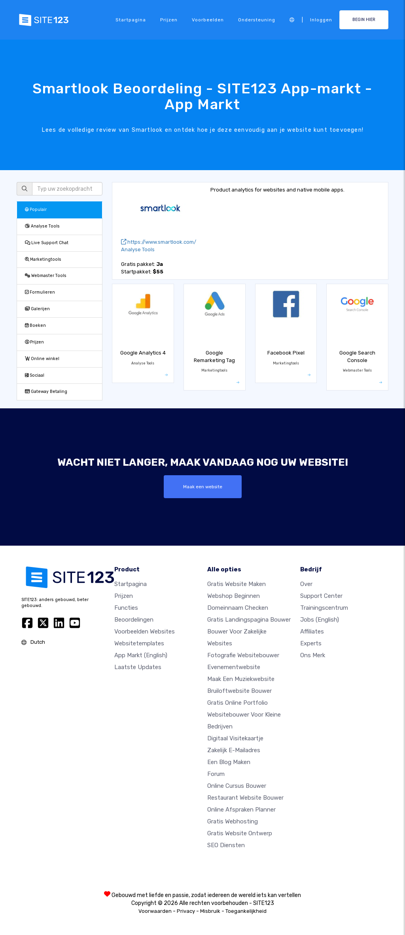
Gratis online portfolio (237, 702)
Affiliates (312, 631)
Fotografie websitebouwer (243, 655)
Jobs (319, 619)
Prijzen (169, 20)
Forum (216, 774)
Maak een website (202, 486)
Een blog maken (228, 762)
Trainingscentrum (324, 607)
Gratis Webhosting (232, 821)
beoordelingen (133, 619)
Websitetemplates (139, 643)
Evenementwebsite (233, 667)
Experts (311, 643)
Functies (126, 607)
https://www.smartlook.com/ (158, 242)
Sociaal (34, 375)
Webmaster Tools (45, 275)
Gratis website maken (236, 584)
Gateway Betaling (46, 391)
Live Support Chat (46, 242)
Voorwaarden (155, 911)
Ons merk (312, 655)
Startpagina (130, 20)
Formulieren (40, 292)
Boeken (35, 325)
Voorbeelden (208, 20)
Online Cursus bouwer (236, 785)
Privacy (186, 911)
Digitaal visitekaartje (235, 738)
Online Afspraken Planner (241, 809)
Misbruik (210, 911)
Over (306, 584)
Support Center (321, 595)
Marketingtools (43, 259)
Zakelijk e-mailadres (233, 750)
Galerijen (37, 308)
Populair (36, 209)
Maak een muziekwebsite (240, 679)
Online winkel (42, 358)
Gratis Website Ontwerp (239, 833)
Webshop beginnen (233, 595)
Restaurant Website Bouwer (245, 797)
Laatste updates (137, 667)
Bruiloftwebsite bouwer (239, 690)
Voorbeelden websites (144, 631)
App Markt (140, 655)
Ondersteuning (256, 20)
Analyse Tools (42, 226)
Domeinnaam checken (237, 607)
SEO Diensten (226, 845)
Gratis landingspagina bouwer (249, 619)
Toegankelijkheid (246, 911)
